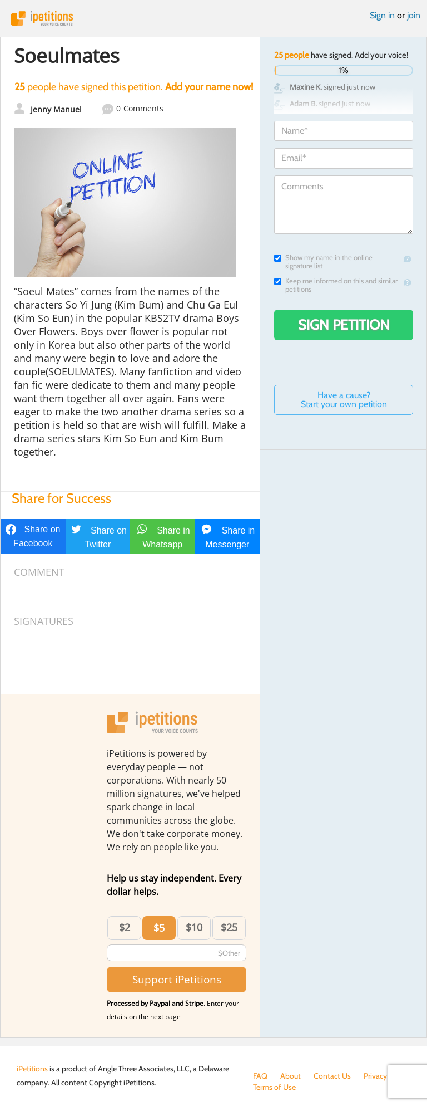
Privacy (375, 1076)
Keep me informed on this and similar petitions (336, 285)
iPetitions (213, 18)
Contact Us (332, 1076)
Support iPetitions (176, 979)
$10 (194, 927)
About (290, 1076)
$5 (159, 927)
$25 (229, 927)
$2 (124, 927)
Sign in (382, 15)
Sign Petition (344, 324)
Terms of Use (274, 1087)
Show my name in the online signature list (323, 261)
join (413, 15)
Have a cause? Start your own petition (344, 399)
